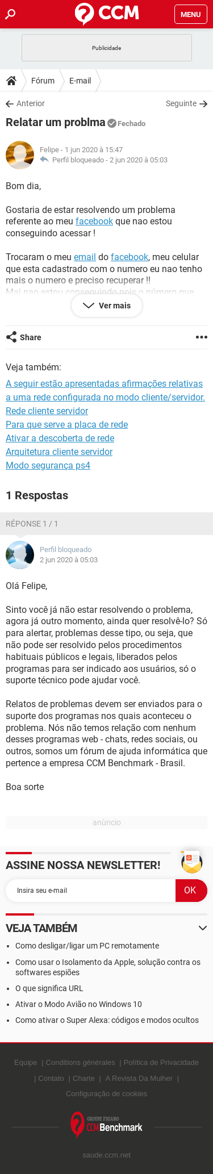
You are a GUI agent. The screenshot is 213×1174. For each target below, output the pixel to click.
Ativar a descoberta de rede (60, 438)
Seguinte (181, 103)
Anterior (30, 103)
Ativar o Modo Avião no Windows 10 (78, 1004)
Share (30, 337)
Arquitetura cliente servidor (59, 451)
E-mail (80, 80)
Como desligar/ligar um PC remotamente (87, 945)
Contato (51, 1078)
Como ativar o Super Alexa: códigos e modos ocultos (107, 1020)
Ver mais (114, 305)
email (85, 257)
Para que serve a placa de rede (67, 424)
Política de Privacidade (161, 1062)
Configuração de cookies (106, 1093)
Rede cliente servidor (47, 411)
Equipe (25, 1062)
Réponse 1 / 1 (32, 523)
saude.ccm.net (106, 1155)
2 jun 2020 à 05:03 (139, 160)
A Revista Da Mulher (139, 1078)
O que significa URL (49, 988)
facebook (94, 221)
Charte (84, 1078)
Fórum (43, 80)
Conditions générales (80, 1062)
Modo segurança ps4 (48, 465)
